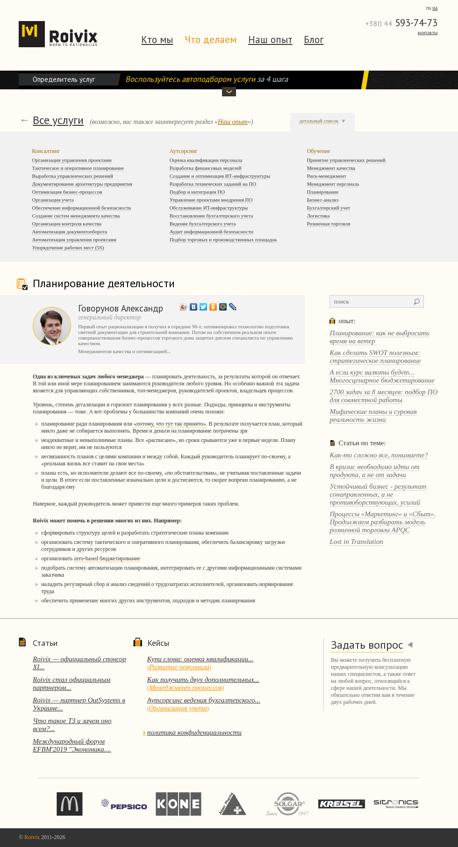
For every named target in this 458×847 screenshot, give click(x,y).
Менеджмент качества (331, 168)
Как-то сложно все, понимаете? (378, 455)
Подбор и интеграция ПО (197, 192)
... (169, 351)
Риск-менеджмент (326, 176)
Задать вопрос (367, 644)
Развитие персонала (179, 667)
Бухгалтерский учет (329, 207)
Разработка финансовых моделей (206, 168)
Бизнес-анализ (323, 200)
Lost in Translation (356, 541)
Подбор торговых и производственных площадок (223, 239)
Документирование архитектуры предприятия (82, 184)
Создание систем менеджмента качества (76, 215)
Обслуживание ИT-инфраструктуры (209, 207)
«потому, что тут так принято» (170, 423)
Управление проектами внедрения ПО (211, 200)
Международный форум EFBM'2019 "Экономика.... (72, 745)
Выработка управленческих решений (72, 176)
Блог (313, 39)
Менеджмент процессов (185, 687)
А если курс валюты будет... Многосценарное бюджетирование (382, 376)
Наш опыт (270, 39)
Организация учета (53, 200)
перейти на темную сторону (223, 837)
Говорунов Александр (120, 308)
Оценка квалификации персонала (206, 160)
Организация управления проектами (72, 160)
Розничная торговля (329, 223)
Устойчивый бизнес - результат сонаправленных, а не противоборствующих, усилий (377, 494)
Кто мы (157, 39)
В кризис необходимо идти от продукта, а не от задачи (374, 470)
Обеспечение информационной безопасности (81, 207)
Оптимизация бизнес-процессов (67, 192)
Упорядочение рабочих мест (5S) (68, 247)
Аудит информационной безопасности (211, 231)
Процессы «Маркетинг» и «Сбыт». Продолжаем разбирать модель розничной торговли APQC (382, 522)
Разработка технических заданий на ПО (213, 184)
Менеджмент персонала (333, 184)
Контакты (428, 32)
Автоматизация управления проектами (74, 239)
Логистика (318, 215)
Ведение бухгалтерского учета (203, 223)
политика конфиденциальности (194, 732)
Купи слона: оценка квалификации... (200, 659)
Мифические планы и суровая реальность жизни (373, 415)
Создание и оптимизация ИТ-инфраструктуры (220, 176)
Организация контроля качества (67, 223)
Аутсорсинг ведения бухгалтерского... (203, 700)
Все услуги (58, 120)
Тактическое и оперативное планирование (78, 168)
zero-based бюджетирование (107, 558)
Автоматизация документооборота (69, 231)
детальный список (319, 120)
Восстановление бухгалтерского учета (211, 215)
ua (434, 8)
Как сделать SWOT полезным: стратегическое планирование (375, 356)
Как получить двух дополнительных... (203, 679)
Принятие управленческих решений (346, 160)
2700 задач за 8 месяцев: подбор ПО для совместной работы (383, 396)
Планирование (323, 192)
